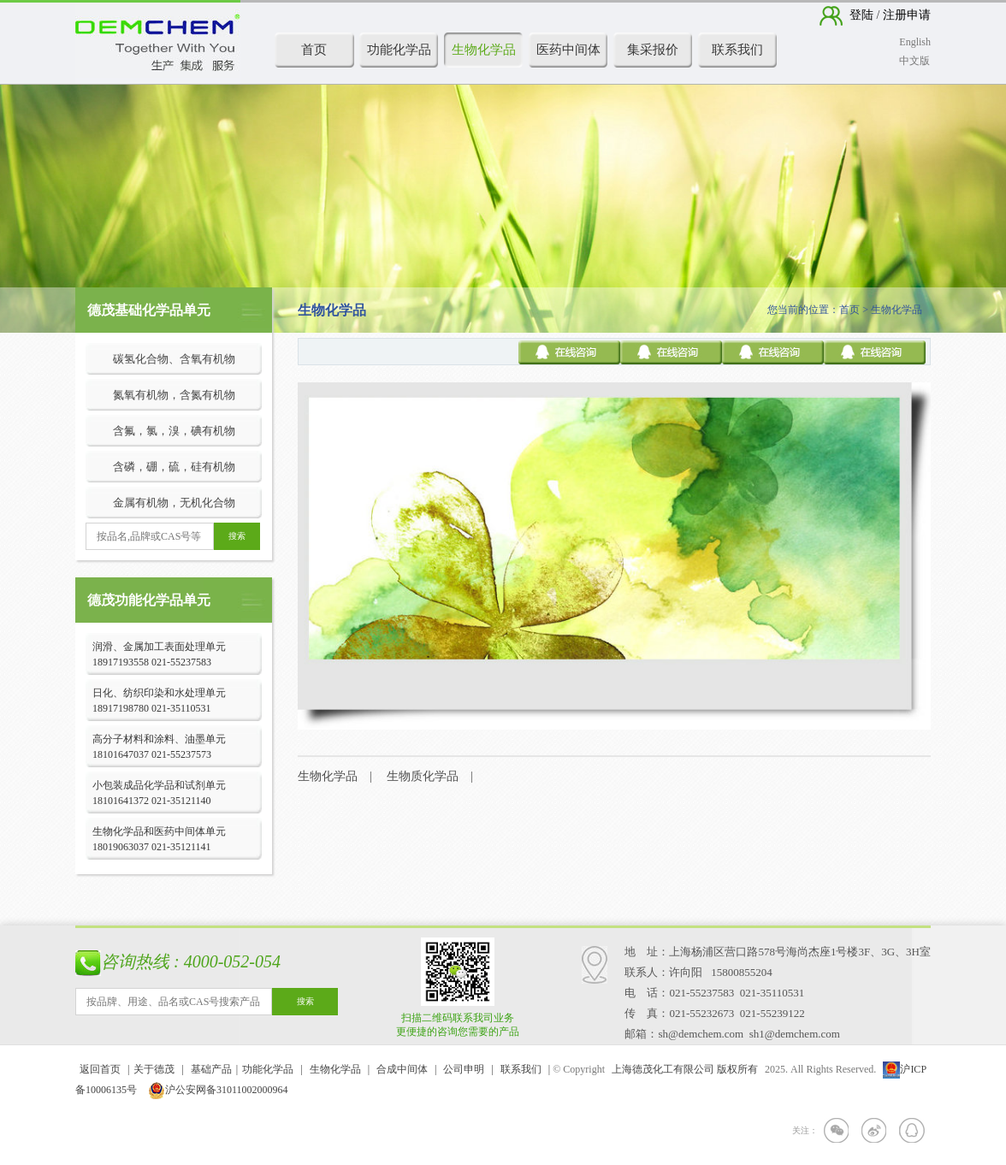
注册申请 (906, 15)
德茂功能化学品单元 (148, 600)
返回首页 (100, 1069)
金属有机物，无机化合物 (174, 502)
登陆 (863, 15)
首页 (314, 49)
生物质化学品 (423, 776)
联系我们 (737, 49)
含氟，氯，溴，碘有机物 (174, 430)
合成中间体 (402, 1069)
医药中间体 (568, 49)
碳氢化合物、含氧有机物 (174, 358)
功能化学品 (399, 49)
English (915, 42)
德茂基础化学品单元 (148, 310)
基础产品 (211, 1069)
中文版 (914, 61)
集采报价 (652, 49)
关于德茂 (154, 1069)
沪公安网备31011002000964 (218, 1090)
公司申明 (463, 1069)
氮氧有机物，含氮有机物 (174, 394)
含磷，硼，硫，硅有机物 (174, 466)
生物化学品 (484, 49)
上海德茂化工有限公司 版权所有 (685, 1069)
